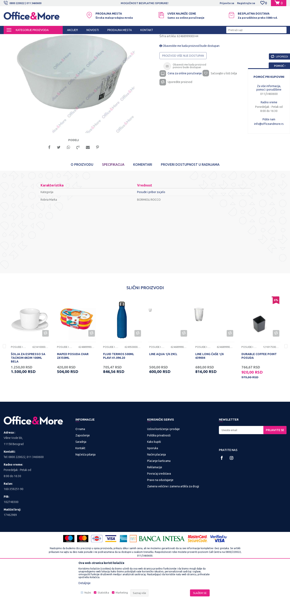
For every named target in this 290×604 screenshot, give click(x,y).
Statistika (103, 592)
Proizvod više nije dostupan (183, 90)
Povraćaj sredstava (159, 510)
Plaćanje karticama (159, 497)
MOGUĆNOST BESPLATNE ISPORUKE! (144, 3)
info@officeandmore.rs (269, 123)
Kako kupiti (154, 478)
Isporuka (152, 484)
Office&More (11, 37)
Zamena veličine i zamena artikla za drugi (173, 522)
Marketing (122, 592)
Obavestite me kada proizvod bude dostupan (189, 80)
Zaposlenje (82, 471)
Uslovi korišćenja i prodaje (163, 465)
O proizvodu (82, 201)
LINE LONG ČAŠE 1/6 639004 (209, 392)
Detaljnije (84, 583)
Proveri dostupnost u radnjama (190, 201)
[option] (145, 3)
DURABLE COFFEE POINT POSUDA (259, 392)
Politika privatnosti (159, 471)
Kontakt (80, 484)
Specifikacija (113, 201)
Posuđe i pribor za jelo (69, 37)
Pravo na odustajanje (160, 516)
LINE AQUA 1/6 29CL (163, 390)
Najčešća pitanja (85, 490)
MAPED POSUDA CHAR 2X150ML (73, 392)
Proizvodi (28, 37)
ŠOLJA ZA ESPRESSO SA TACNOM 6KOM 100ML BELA (28, 394)
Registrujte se (246, 3)
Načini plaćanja (156, 490)
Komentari (142, 201)
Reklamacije (154, 503)
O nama (80, 465)
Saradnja (80, 478)
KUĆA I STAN (45, 37)
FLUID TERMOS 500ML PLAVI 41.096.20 (118, 392)
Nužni (87, 592)
